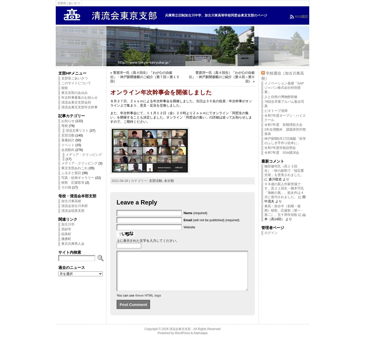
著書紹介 (68, 140)
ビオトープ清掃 (275, 111)
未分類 (169, 181)
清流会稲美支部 (72, 211)
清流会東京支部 (180, 336)
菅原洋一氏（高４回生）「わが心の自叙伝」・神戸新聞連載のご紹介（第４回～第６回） (222, 77)
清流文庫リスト (77, 130)
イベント (68, 145)
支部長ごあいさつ (74, 78)
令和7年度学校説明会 (280, 148)
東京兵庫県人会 (72, 244)
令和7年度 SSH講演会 (281, 152)
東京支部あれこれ (74, 168)
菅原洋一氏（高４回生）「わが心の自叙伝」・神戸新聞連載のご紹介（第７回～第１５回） (144, 77)
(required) (195, 213)
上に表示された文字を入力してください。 (148, 241)
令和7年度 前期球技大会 (283, 125)
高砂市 (66, 229)
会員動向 (68, 150)
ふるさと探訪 (71, 173)
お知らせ (68, 121)
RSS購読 (301, 17)
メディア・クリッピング (84, 155)
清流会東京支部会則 (76, 102)
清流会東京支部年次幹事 (79, 107)
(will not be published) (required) (212, 220)
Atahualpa (200, 340)
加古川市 (68, 224)
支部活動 (68, 135)
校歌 (64, 88)
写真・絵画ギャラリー (77, 178)
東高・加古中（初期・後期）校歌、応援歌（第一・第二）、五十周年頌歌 (284, 210)
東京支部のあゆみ (74, 93)
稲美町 (66, 234)
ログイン (271, 233)
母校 (64, 126)
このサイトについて (76, 83)
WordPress (182, 340)
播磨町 (66, 239)
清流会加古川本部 (74, 206)
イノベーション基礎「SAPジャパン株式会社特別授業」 (284, 87)
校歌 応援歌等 (72, 182)
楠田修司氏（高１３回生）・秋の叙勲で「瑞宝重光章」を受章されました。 (284, 170)
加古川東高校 (71, 201)
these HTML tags (148, 303)
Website (189, 227)
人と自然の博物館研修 (280, 97)
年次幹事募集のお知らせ (79, 97)
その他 (66, 187)
